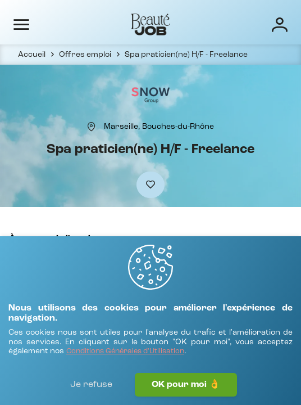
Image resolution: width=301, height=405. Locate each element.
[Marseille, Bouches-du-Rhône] (159, 126)
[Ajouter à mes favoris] (150, 185)
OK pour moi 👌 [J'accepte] (186, 384)
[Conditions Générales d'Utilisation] (125, 352)
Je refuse (91, 384)
